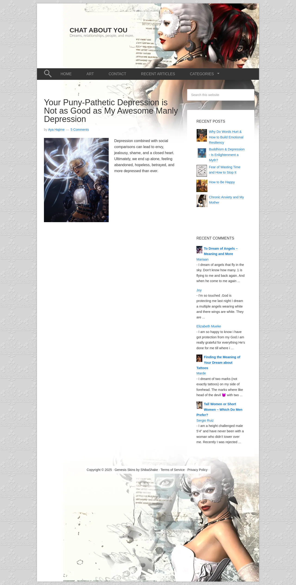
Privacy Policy (197, 470)
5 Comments (80, 129)
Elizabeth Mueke (208, 326)
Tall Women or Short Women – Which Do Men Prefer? (219, 409)
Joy (198, 290)
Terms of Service (172, 470)
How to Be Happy (222, 182)
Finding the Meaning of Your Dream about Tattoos (218, 362)
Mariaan (202, 259)
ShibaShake (149, 470)
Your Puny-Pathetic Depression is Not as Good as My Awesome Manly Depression (111, 111)
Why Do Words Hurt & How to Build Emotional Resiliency (226, 137)
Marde (201, 373)
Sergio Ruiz (204, 420)
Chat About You (98, 30)
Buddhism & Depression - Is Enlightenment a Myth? (226, 154)
